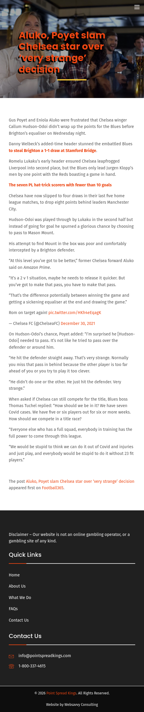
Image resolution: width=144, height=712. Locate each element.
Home (14, 575)
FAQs (13, 608)
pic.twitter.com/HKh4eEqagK (74, 312)
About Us (17, 586)
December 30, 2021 (78, 323)
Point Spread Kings (61, 693)
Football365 (52, 487)
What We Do (20, 597)
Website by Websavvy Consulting (72, 705)
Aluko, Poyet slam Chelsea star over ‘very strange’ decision (80, 481)
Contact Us (19, 620)
